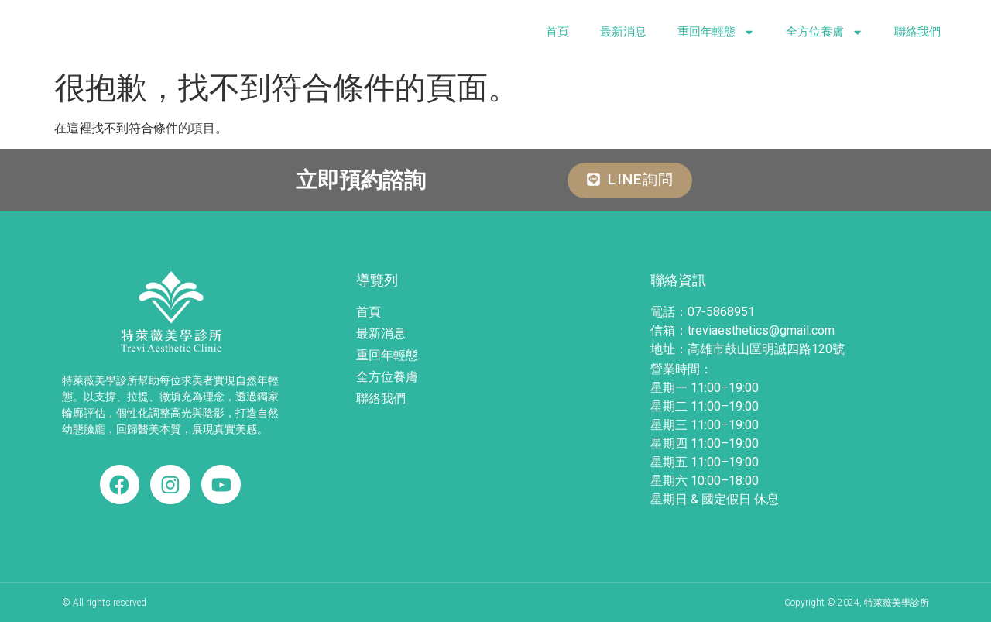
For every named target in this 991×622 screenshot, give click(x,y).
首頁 (557, 32)
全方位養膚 (824, 32)
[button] (630, 180)
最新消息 (623, 32)
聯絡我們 (917, 32)
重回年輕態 (716, 32)
